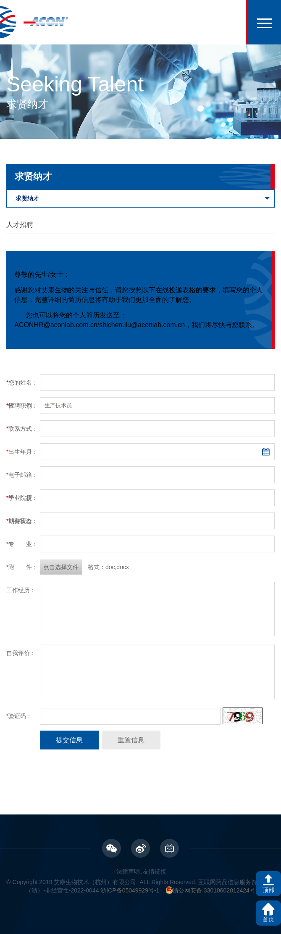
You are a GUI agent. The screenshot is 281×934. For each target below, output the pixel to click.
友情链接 (154, 871)
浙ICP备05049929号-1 (129, 890)
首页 (268, 919)
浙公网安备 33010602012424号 (210, 890)
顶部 (268, 890)
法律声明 (128, 871)
